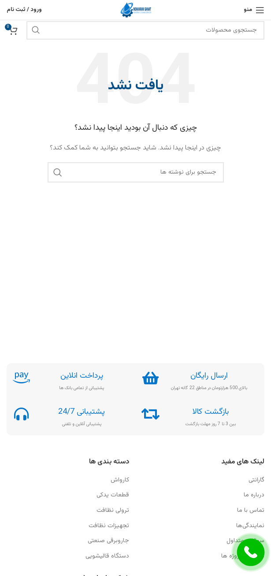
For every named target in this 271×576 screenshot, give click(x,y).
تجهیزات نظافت (109, 526)
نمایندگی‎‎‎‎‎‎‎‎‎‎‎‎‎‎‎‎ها (250, 526)
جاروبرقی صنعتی (108, 541)
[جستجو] (145, 30)
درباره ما (254, 495)
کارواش (120, 480)
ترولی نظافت (113, 511)
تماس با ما (250, 511)
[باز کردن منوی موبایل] (254, 10)
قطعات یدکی (113, 495)
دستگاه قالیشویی (107, 556)
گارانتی (256, 480)
